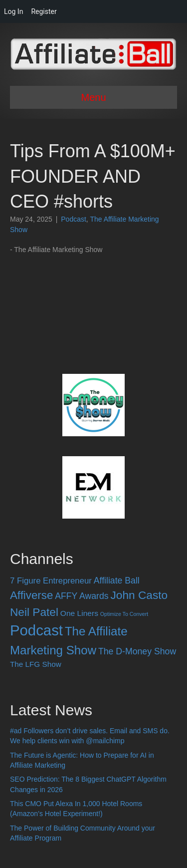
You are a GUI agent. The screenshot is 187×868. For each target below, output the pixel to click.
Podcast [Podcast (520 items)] (36, 630)
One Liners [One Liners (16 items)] (79, 613)
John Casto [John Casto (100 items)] (139, 594)
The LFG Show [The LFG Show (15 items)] (35, 664)
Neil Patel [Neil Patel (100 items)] (34, 611)
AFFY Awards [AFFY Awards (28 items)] (81, 596)
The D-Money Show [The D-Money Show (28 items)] (137, 651)
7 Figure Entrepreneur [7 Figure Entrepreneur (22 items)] (51, 580)
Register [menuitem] (43, 11)
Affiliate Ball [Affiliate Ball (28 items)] (117, 580)
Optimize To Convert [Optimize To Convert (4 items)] (124, 614)
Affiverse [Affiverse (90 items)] (31, 595)
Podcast (73, 219)
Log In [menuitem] (13, 11)
